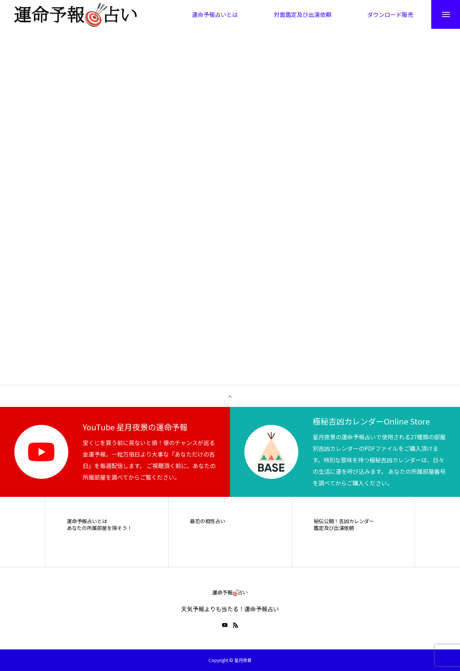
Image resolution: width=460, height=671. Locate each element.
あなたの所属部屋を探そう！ (99, 528)
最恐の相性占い (207, 521)
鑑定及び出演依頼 (334, 528)
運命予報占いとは (87, 521)
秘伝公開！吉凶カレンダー (344, 521)
